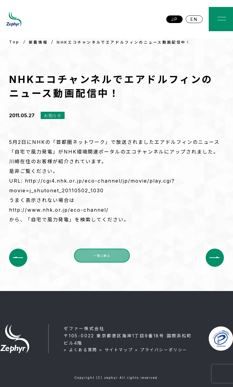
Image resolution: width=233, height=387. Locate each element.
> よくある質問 (80, 349)
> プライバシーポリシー (161, 349)
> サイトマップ (116, 349)
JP (174, 19)
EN (194, 19)
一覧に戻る (101, 257)
